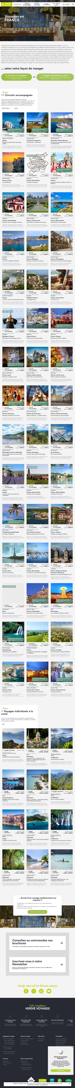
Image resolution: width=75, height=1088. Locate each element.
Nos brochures (41, 1038)
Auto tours (3, 718)
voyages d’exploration (16, 99)
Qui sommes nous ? (7, 1063)
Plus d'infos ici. (44, 1084)
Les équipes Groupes (9, 1053)
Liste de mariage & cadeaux (27, 1038)
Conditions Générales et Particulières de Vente (61, 1039)
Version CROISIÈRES (9, 1044)
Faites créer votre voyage (37, 912)
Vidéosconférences (46, 4)
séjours (16, 718)
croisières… (24, 99)
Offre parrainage (24, 1044)
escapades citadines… (30, 718)
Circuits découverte (5, 99)
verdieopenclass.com (26, 1064)
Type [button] (3, 724)
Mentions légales (60, 1044)
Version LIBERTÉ (8, 1048)
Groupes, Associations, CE (9, 1051)
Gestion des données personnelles (64, 1045)
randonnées (21, 718)
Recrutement (6, 1061)
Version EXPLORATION (9, 1042)
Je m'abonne (60, 1070)
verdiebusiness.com (26, 1069)
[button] (11, 108)
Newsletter (40, 1040)
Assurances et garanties (61, 1042)
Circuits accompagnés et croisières (27, 4)
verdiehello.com (25, 1063)
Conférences (24, 1042)
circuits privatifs (10, 718)
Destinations (17, 4)
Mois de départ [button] (5, 108)
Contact (5, 1064)
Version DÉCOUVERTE (9, 1040)
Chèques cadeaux (25, 1040)
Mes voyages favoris (56, 4)
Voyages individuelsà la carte (37, 4)
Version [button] (16, 108)
